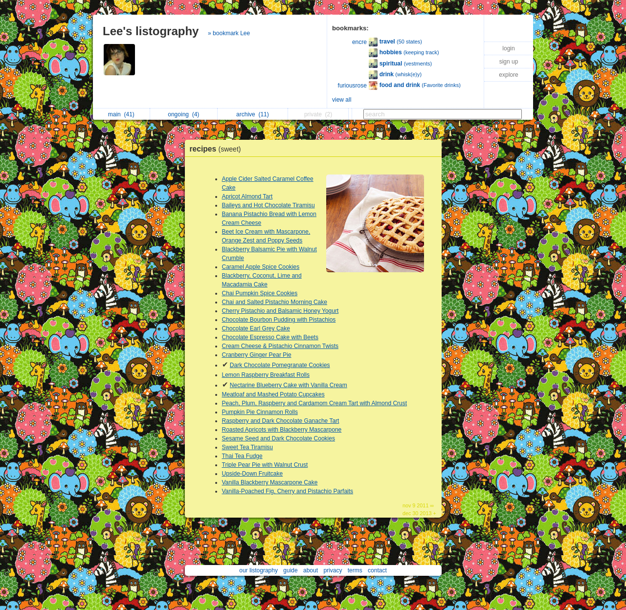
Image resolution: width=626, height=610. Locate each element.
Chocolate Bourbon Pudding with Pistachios (279, 319)
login (508, 48)
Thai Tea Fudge (242, 456)
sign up (508, 61)
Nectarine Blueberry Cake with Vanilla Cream (288, 385)
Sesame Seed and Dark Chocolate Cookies (278, 438)
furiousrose (352, 85)
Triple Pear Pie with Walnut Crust (265, 464)
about (310, 570)
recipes (218, 149)
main (121, 114)
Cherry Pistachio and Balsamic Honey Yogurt (280, 310)
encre (359, 42)
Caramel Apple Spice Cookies (261, 266)
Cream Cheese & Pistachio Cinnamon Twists (280, 346)
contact (377, 570)
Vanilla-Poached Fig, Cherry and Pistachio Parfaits (288, 491)
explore (508, 74)
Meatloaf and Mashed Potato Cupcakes (273, 394)
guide (290, 570)
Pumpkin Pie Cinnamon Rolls (260, 412)
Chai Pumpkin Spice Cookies (260, 293)
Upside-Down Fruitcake (252, 473)
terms (355, 570)
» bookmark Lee (229, 33)
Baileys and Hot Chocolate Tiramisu (268, 205)
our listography (258, 570)
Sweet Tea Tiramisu (247, 447)
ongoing (183, 114)
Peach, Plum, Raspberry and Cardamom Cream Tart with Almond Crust (314, 403)
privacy (332, 570)
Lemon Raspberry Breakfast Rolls (266, 374)
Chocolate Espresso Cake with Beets (270, 337)
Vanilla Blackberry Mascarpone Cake (270, 482)
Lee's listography (151, 31)
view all (341, 99)
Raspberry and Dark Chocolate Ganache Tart (280, 420)
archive (252, 114)
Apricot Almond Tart (247, 196)
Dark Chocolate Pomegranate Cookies (280, 365)
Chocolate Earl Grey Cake (256, 328)
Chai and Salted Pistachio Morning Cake (274, 302)
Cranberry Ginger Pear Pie (256, 354)
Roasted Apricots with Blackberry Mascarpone (282, 429)
